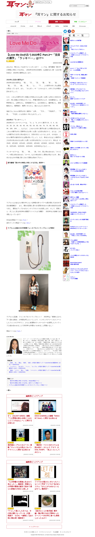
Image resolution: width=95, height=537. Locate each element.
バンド (31, 26)
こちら (24, 220)
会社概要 (56, 532)
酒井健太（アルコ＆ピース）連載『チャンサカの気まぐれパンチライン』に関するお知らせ (20, 447)
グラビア (48, 26)
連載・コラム (59, 21)
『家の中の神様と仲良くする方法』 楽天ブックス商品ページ (25, 383)
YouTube (65, 26)
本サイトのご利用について (31, 532)
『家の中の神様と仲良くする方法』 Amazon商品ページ (24, 380)
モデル (57, 26)
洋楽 (73, 26)
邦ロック (39, 26)
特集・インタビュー (80, 21)
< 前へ (9, 31)
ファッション (82, 26)
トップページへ (34, 526)
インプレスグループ (66, 532)
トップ (17, 21)
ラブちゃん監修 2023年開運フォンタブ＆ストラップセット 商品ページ (28, 385)
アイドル (38, 21)
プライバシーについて (46, 532)
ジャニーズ (13, 26)
